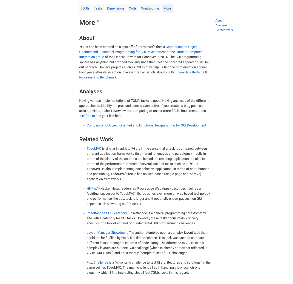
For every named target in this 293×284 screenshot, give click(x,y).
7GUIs (85, 8)
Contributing (150, 8)
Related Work (224, 30)
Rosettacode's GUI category (107, 213)
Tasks (98, 8)
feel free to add (90, 116)
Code (133, 8)
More (167, 8)
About (219, 20)
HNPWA (92, 188)
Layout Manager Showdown (107, 232)
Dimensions (115, 8)
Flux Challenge (97, 262)
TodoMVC (94, 148)
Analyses (221, 25)
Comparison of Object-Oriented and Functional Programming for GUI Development (146, 125)
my (140, 47)
